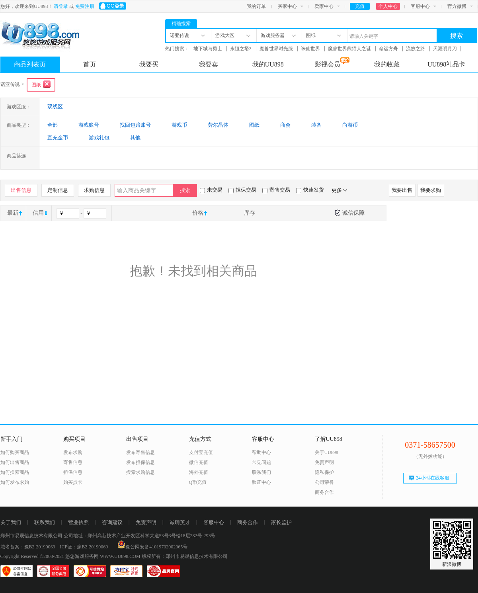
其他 (135, 138)
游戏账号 (88, 125)
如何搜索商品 (14, 472)
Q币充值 (198, 482)
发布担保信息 (140, 462)
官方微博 (456, 6)
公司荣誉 (324, 482)
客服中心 (420, 6)
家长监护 (281, 522)
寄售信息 (72, 462)
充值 (360, 6)
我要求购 (430, 190)
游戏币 (179, 125)
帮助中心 (261, 452)
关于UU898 (326, 452)
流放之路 (416, 48)
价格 (197, 213)
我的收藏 (387, 64)
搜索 (456, 35)
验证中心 (261, 482)
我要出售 (402, 190)
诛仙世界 (311, 48)
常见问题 (261, 462)
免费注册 (84, 6)
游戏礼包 (99, 138)
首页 (89, 64)
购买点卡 (72, 482)
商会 (285, 125)
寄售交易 (276, 190)
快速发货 (310, 190)
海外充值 (198, 472)
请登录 (61, 6)
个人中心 (388, 6)
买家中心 (287, 6)
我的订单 (256, 6)
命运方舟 (389, 48)
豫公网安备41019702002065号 (152, 547)
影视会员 (332, 62)
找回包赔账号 (135, 125)
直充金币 (57, 138)
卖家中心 (324, 6)
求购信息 (94, 190)
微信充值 (198, 462)
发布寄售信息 (140, 452)
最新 (12, 213)
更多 (339, 190)
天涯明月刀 (445, 48)
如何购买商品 (14, 452)
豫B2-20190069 (39, 547)
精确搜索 (181, 23)
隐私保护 (324, 472)
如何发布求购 (14, 482)
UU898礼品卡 (446, 64)
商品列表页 (30, 64)
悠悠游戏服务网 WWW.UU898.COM (102, 556)
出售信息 (21, 190)
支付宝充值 (201, 452)
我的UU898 (268, 64)
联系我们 (261, 472)
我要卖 (208, 64)
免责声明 (324, 462)
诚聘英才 (180, 522)
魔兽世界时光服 (276, 48)
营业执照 (78, 522)
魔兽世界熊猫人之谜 (350, 48)
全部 (52, 125)
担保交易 (242, 190)
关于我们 (10, 522)
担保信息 (72, 472)
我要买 (148, 64)
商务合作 (324, 492)
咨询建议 (112, 522)
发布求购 (72, 452)
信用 (38, 213)
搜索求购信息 (140, 472)
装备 (316, 125)
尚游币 (350, 125)
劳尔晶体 (218, 125)
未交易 (211, 190)
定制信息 (57, 190)
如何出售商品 (14, 462)
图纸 (254, 125)
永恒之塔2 (241, 48)
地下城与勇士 (208, 48)
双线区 (55, 107)
